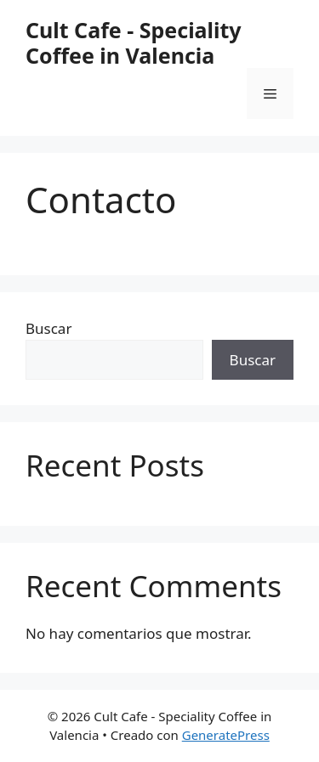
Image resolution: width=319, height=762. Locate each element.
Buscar (48, 328)
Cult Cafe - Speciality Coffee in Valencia (134, 42)
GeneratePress (226, 734)
